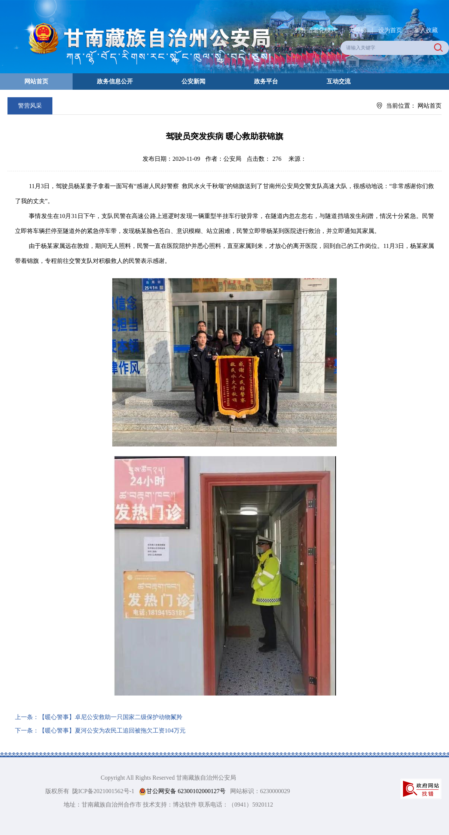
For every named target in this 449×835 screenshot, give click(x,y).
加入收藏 (426, 30)
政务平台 (266, 81)
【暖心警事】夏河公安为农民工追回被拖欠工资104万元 (112, 730)
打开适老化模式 (316, 30)
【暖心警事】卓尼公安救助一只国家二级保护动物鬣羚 (111, 717)
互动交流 (339, 81)
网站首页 (36, 81)
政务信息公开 (115, 81)
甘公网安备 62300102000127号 (182, 791)
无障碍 (358, 30)
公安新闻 (193, 81)
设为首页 (390, 30)
